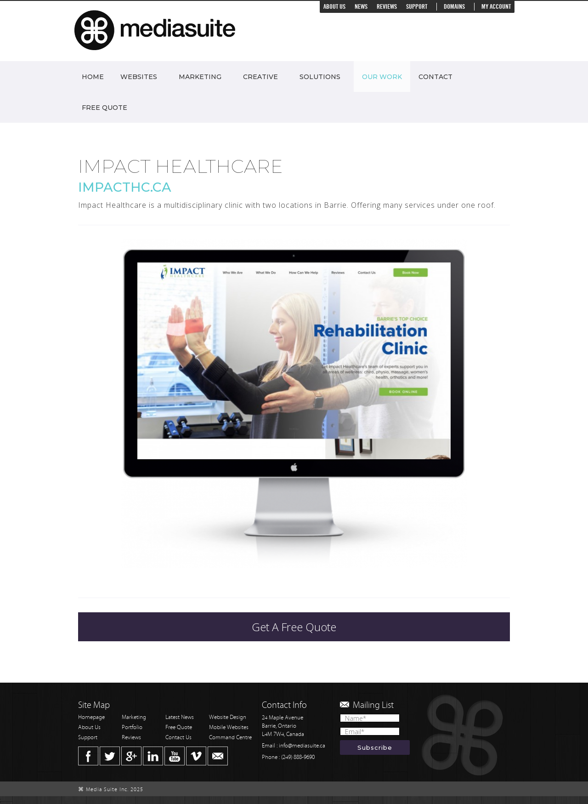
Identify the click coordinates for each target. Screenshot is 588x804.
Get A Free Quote (294, 626)
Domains (454, 7)
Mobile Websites (229, 727)
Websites (138, 77)
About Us (334, 7)
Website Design (227, 717)
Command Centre (230, 737)
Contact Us (178, 737)
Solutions (320, 77)
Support (416, 7)
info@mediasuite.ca (302, 745)
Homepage (91, 717)
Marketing (200, 77)
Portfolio (132, 727)
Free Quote (104, 107)
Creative (260, 77)
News (361, 7)
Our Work (382, 77)
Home (93, 77)
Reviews (387, 7)
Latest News (179, 717)
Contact (435, 77)
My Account (496, 7)
